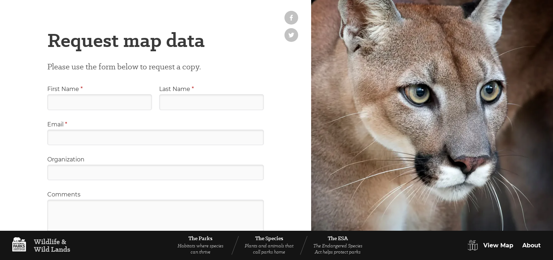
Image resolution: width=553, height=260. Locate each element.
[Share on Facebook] (291, 18)
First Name (65, 89)
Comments (63, 194)
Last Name (176, 89)
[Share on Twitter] (291, 35)
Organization (65, 159)
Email (57, 124)
